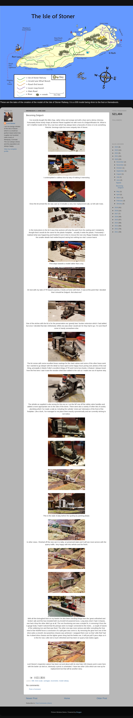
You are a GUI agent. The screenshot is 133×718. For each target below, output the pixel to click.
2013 (117, 226)
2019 (117, 207)
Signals (118, 183)
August (119, 174)
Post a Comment (35, 689)
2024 (117, 147)
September (120, 171)
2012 (117, 229)
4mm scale (39, 681)
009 (33, 681)
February (119, 201)
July (118, 177)
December (120, 162)
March (118, 197)
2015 (117, 219)
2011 (117, 232)
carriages (46, 681)
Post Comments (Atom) (44, 703)
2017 (117, 213)
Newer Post (31, 698)
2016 (117, 216)
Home (67, 698)
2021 (117, 156)
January (119, 204)
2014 (117, 223)
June (118, 180)
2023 (117, 150)
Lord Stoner (10, 123)
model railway (64, 681)
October (119, 168)
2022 (117, 153)
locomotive (54, 681)
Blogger (79, 712)
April (118, 194)
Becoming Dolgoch (120, 187)
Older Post (102, 698)
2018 (117, 210)
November (120, 165)
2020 (117, 159)
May (118, 191)
